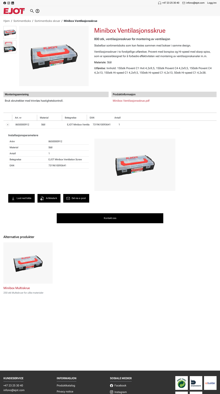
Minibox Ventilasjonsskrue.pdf (131, 100)
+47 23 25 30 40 (170, 2)
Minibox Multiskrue (16, 289)
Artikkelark (49, 199)
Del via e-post (77, 199)
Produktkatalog (66, 385)
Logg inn (212, 2)
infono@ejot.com (195, 2)
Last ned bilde (22, 199)
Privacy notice (65, 391)
